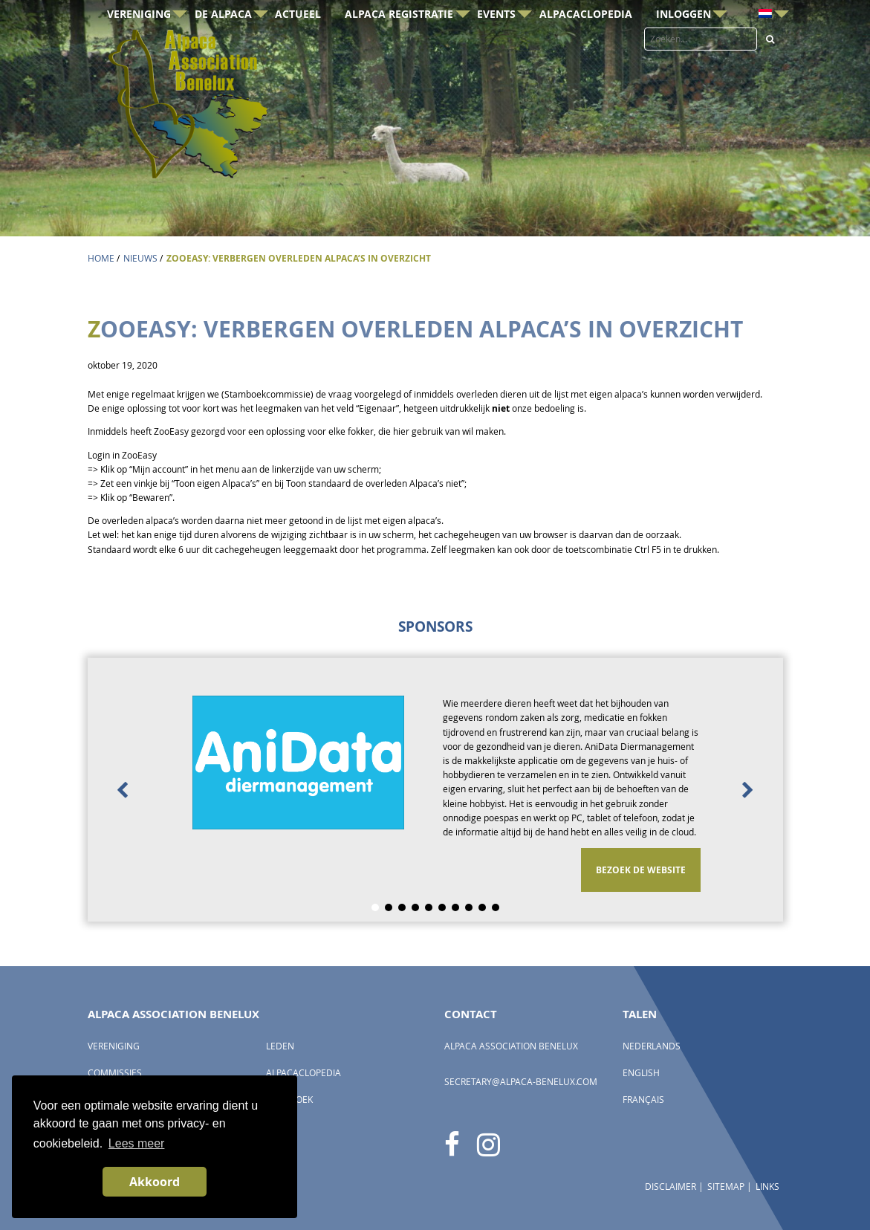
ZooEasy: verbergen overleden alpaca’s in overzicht (298, 258)
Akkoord (154, 1182)
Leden (280, 1046)
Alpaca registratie (399, 40)
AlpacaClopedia (585, 40)
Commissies (115, 1072)
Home (101, 258)
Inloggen (683, 40)
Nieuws (140, 258)
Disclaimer (670, 1186)
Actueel (298, 40)
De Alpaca (223, 40)
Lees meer (136, 1143)
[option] (435, 790)
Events (496, 40)
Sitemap (725, 1186)
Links (767, 1186)
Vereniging (139, 40)
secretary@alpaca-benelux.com (520, 1081)
